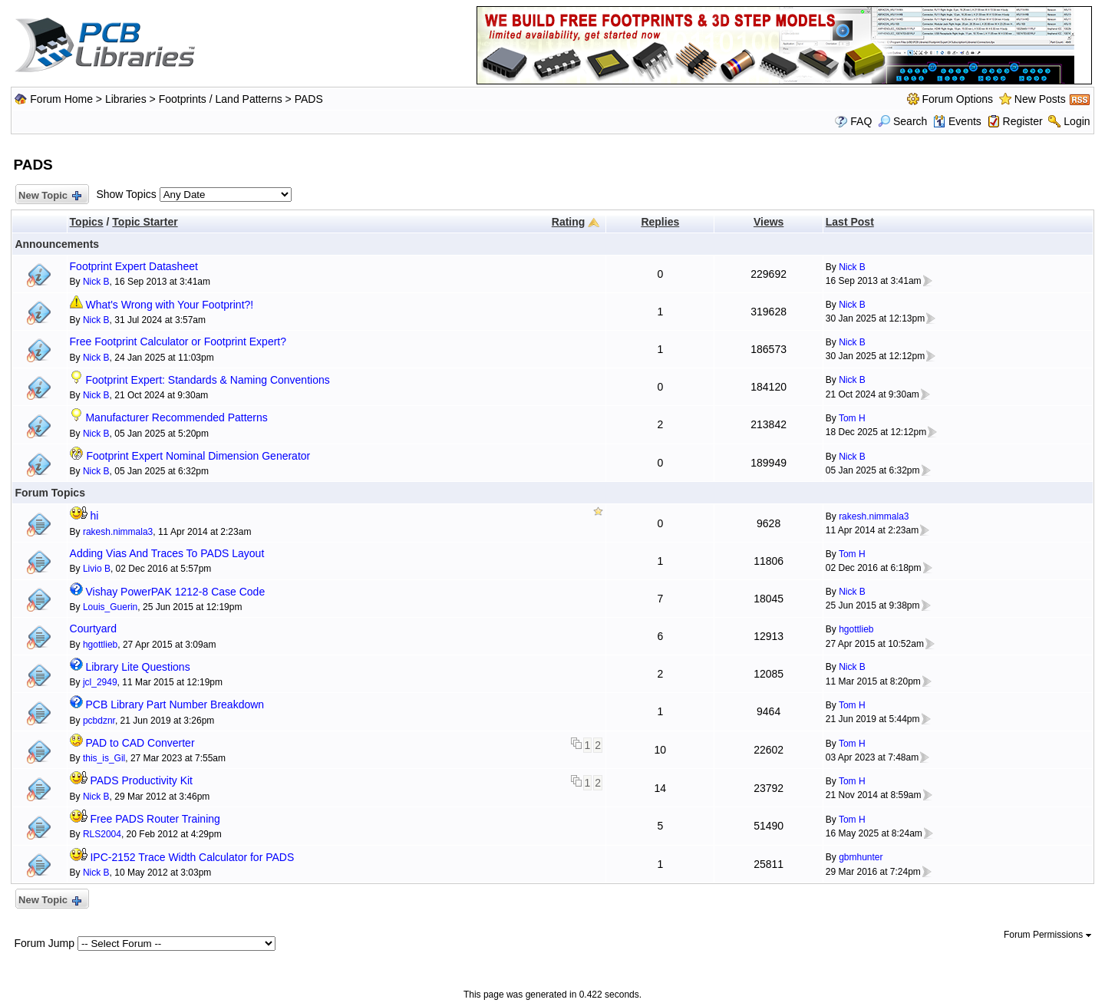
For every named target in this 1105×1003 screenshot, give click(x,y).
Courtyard (93, 628)
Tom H (852, 418)
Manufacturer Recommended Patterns (176, 417)
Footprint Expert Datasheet (134, 266)
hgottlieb (100, 644)
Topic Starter (144, 222)
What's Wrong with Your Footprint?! (169, 305)
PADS (309, 99)
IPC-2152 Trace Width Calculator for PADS (192, 857)
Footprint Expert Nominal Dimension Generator (198, 456)
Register (1023, 121)
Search (902, 121)
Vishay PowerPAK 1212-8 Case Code (175, 592)
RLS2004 (102, 834)
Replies (660, 222)
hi (94, 516)
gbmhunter (860, 857)
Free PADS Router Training (154, 819)
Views (768, 222)
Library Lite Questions (137, 667)
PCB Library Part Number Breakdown (174, 704)
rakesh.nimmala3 (118, 531)
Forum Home (61, 99)
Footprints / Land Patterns (220, 99)
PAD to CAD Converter (139, 743)
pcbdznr (99, 720)
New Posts (1040, 99)
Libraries (126, 99)
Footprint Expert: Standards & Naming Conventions (207, 380)
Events (957, 121)
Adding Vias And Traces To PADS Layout (167, 553)
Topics (87, 222)
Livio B (96, 568)
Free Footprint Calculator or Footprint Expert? (178, 341)
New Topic (48, 196)
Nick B (96, 281)
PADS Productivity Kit (141, 780)
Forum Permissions (1047, 934)
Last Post (850, 222)
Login (1077, 121)
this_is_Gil (104, 758)
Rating (568, 222)
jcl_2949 (100, 682)
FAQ (861, 121)
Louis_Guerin (110, 607)
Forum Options (958, 99)
